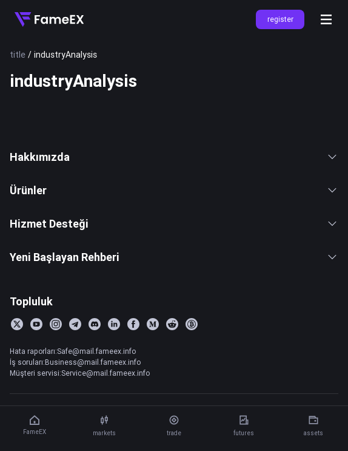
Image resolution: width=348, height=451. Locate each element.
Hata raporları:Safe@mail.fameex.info (73, 351)
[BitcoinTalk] (191, 324)
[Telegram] (75, 324)
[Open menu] (326, 19)
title (17, 54)
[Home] (49, 19)
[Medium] (153, 324)
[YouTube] (36, 324)
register (280, 19)
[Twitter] (17, 324)
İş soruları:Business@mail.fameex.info (75, 362)
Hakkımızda (174, 157)
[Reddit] (172, 324)
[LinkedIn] (114, 324)
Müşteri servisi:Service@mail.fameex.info (80, 373)
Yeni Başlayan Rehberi (174, 257)
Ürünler (174, 190)
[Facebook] (133, 324)
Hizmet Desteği (174, 224)
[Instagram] (56, 324)
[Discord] (94, 324)
